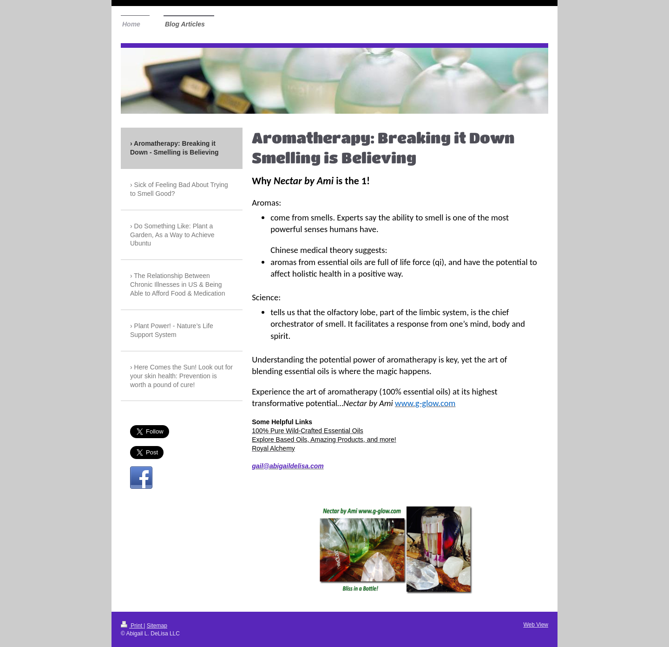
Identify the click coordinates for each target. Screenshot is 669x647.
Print (132, 625)
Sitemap (157, 625)
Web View (535, 624)
